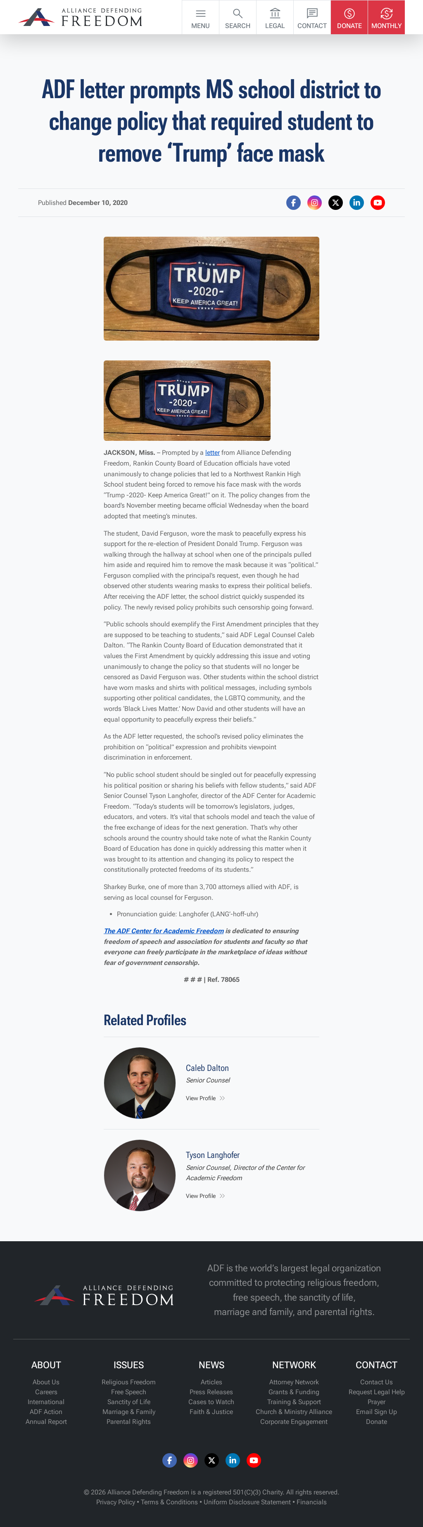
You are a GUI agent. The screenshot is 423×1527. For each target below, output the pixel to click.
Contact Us (376, 1382)
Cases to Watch (211, 1402)
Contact (312, 16)
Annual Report (46, 1422)
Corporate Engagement (294, 1422)
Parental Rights (129, 1422)
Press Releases (211, 1392)
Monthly (386, 16)
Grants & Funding (294, 1392)
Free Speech (128, 1392)
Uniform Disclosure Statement (247, 1502)
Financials (312, 1502)
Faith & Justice (211, 1412)
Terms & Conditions (169, 1502)
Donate (349, 16)
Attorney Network (294, 1382)
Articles (211, 1382)
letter (212, 452)
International (46, 1402)
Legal (275, 16)
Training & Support (294, 1402)
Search (237, 16)
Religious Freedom (129, 1382)
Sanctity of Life (128, 1402)
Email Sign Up (376, 1412)
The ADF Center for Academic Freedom (163, 931)
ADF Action (46, 1412)
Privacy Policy (115, 1502)
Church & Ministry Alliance (294, 1412)
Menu (200, 16)
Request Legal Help (377, 1392)
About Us (46, 1382)
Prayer (376, 1402)
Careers (46, 1392)
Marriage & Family (128, 1412)
